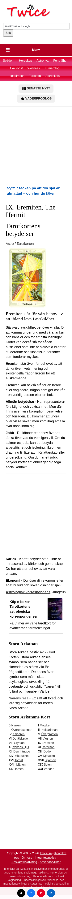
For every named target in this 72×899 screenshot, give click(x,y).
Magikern (46, 725)
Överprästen (49, 734)
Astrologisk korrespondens (28, 592)
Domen (19, 769)
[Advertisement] (36, 146)
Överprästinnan (21, 729)
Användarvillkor (50, 862)
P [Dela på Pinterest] (41, 893)
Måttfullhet (22, 755)
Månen (21, 764)
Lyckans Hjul (20, 747)
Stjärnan (50, 760)
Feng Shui (60, 60)
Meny (36, 49)
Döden (47, 751)
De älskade (20, 738)
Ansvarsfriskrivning (24, 862)
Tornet (19, 760)
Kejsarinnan (49, 729)
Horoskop (25, 60)
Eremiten (48, 743)
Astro (10, 244)
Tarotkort (35, 75)
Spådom (8, 60)
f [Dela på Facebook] (31, 893)
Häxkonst (16, 68)
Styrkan (19, 743)
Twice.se (46, 853)
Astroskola (52, 75)
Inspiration (17, 75)
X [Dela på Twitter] (21, 893)
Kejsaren (19, 734)
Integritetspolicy (45, 857)
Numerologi (52, 68)
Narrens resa (18, 698)
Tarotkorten (25, 244)
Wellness (34, 68)
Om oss (27, 857)
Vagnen (48, 738)
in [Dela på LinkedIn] (50, 893)
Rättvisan (48, 747)
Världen (49, 769)
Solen (48, 764)
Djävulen (49, 755)
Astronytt (42, 60)
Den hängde (21, 751)
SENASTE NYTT (36, 88)
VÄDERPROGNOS (36, 98)
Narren (16, 725)
